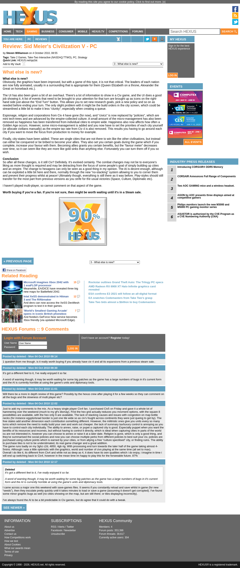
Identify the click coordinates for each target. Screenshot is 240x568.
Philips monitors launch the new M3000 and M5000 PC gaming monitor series (203, 205)
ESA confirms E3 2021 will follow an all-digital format (122, 293)
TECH (19, 31)
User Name (10, 342)
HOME (7, 31)
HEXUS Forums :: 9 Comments (35, 329)
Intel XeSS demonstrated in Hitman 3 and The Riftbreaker (46, 298)
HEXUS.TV (98, 31)
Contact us (10, 533)
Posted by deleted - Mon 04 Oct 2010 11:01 (30, 388)
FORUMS (137, 31)
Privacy (8, 555)
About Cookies (12, 544)
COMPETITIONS (118, 31)
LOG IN (172, 75)
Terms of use (11, 551)
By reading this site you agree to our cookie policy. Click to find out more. (119, 1)
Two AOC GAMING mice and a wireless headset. (205, 186)
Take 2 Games (18, 57)
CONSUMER (66, 31)
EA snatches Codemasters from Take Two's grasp (120, 297)
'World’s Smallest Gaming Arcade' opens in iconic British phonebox (45, 312)
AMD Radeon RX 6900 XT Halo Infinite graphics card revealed (122, 288)
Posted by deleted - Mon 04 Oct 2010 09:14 (30, 356)
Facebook (56, 530)
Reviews (41, 39)
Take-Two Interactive (39, 57)
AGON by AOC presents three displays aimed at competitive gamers (205, 196)
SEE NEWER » (14, 507)
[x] (164, 1)
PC (29, 39)
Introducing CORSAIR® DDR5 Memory (200, 167)
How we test (11, 541)
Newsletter (70, 530)
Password (9, 347)
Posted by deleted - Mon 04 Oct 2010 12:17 (30, 462)
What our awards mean (17, 548)
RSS (53, 526)
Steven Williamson (17, 53)
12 (75, 296)
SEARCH (229, 31)
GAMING (32, 31)
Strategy (82, 57)
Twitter (70, 526)
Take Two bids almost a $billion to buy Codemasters (122, 302)
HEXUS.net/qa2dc (27, 60)
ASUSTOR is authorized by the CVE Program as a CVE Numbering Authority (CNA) (205, 215)
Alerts (61, 526)
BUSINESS (48, 31)
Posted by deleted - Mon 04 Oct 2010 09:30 (30, 367)
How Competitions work (17, 537)
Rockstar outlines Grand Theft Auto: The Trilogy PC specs (125, 282)
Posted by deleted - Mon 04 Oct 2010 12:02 (30, 403)
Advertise (9, 530)
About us (9, 526)
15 (75, 282)
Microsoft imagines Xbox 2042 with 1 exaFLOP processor (46, 284)
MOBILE (82, 31)
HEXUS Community (115, 521)
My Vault (15, 64)
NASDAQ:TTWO (61, 57)
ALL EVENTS (193, 142)
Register (116, 337)
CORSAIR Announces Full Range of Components (206, 176)
